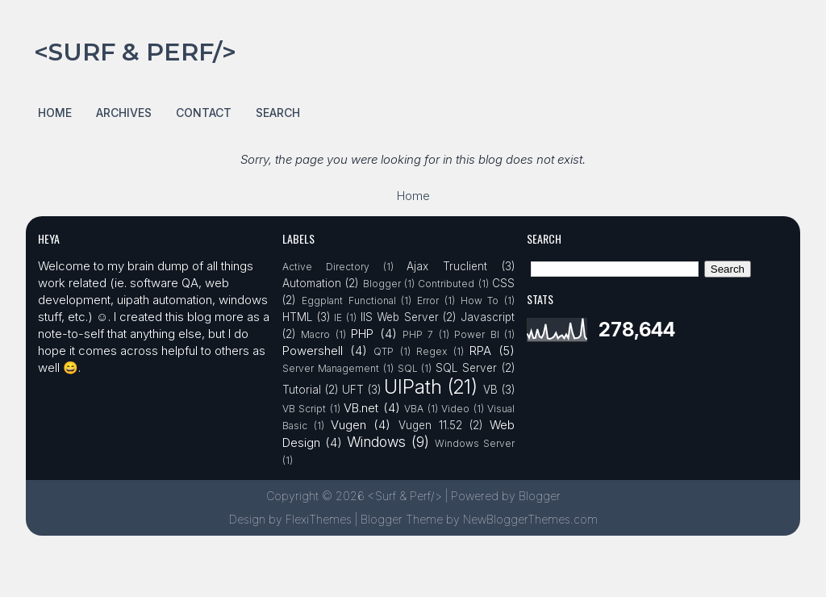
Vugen (348, 424)
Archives (124, 112)
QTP (383, 351)
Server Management (330, 368)
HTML (297, 317)
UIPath (413, 387)
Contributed (446, 284)
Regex (431, 351)
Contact (204, 112)
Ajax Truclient (447, 266)
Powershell (312, 350)
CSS (503, 283)
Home (55, 112)
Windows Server (475, 443)
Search (278, 112)
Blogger (382, 284)
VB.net (361, 407)
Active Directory (325, 267)
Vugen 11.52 (430, 425)
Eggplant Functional (349, 300)
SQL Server (466, 367)
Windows (376, 441)
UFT (353, 389)
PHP (362, 333)
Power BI (476, 334)
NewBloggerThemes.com (530, 519)
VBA (413, 409)
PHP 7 (418, 334)
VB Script (304, 409)
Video (455, 409)
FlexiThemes (319, 519)
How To (480, 300)
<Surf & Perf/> (135, 52)
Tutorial (301, 389)
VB (490, 389)
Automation (311, 283)
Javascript (488, 317)
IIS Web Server (400, 317)
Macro (315, 334)
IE (338, 317)
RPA (480, 350)
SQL (408, 368)
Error (428, 300)
